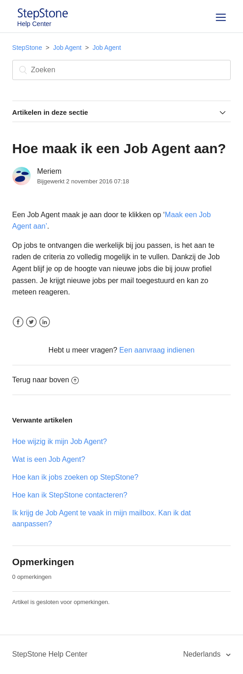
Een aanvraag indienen (157, 350)
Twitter (31, 322)
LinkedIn (44, 322)
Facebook (18, 322)
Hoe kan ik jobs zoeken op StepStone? (75, 477)
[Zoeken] (121, 70)
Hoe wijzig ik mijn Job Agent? (59, 441)
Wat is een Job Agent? (49, 459)
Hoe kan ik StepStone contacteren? (70, 495)
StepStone (27, 47)
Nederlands (202, 654)
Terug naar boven (45, 380)
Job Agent (67, 47)
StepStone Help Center (50, 654)
